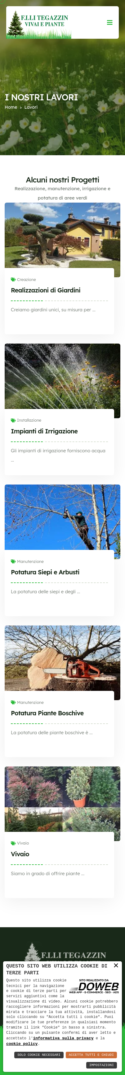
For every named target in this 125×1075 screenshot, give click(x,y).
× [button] (116, 965)
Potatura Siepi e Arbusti (45, 572)
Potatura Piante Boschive (47, 713)
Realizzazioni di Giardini (45, 290)
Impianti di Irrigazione (44, 431)
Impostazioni (101, 1065)
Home (11, 107)
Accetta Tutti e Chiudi (91, 1055)
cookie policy (22, 1043)
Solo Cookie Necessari (38, 1055)
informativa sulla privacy (63, 1038)
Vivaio (20, 854)
